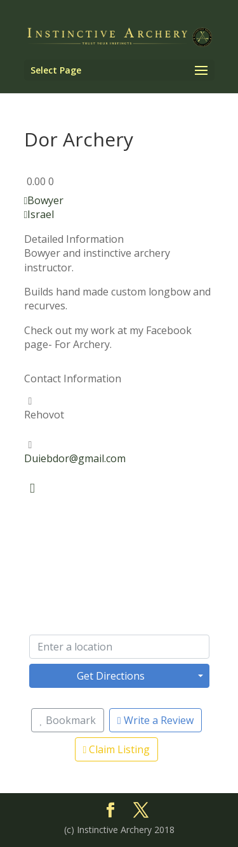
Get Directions (111, 676)
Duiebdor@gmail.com (75, 458)
